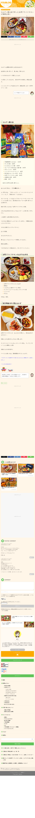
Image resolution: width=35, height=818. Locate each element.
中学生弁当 (6, 702)
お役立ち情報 (8, 689)
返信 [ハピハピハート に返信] (32, 557)
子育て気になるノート (8, 707)
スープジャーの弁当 (10, 699)
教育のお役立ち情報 (8, 711)
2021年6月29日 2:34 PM (5, 544)
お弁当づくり (7, 687)
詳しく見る (17, 649)
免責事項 (22, 772)
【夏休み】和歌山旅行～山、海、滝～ (11, 751)
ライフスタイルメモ (8, 728)
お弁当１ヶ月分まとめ (10, 693)
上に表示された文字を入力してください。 (11, 601)
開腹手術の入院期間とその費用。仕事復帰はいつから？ (15, 763)
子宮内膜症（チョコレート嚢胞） (11, 726)
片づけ (5, 723)
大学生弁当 (6, 701)
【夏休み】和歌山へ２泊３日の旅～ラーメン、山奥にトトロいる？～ (18, 754)
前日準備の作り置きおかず (11, 692)
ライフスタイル (6, 714)
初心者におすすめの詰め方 (11, 690)
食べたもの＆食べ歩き (9, 704)
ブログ (4, 731)
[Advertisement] (17, 55)
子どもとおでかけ (8, 718)
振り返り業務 (7, 720)
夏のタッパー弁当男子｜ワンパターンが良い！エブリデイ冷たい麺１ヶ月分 (18, 759)
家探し (5, 717)
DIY (5, 725)
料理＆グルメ (6, 683)
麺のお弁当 (8, 697)
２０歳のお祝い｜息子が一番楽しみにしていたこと (14, 748)
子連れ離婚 (6, 722)
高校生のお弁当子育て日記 (6, 9)
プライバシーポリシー (15, 772)
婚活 (4, 680)
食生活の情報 (7, 685)
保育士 (4, 735)
